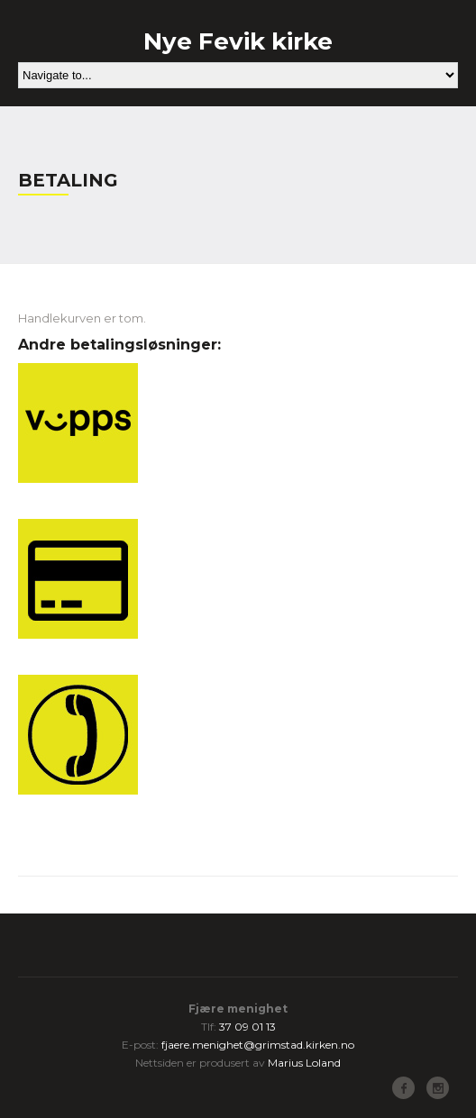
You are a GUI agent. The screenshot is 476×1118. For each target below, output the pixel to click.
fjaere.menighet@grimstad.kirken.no (257, 1044)
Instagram (437, 1088)
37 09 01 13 (247, 1026)
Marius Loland (304, 1062)
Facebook (403, 1088)
